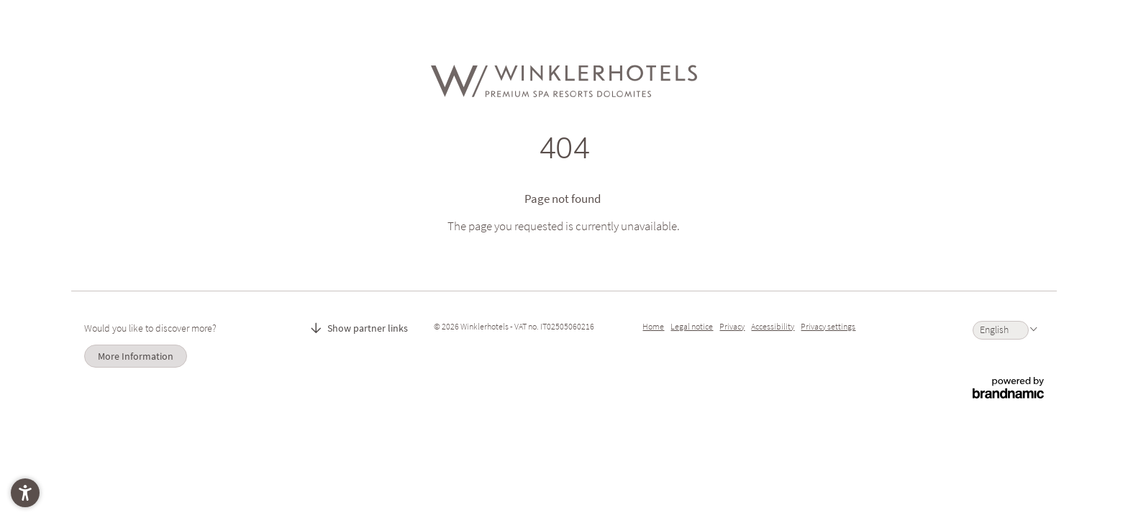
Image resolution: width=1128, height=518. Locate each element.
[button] (25, 492)
